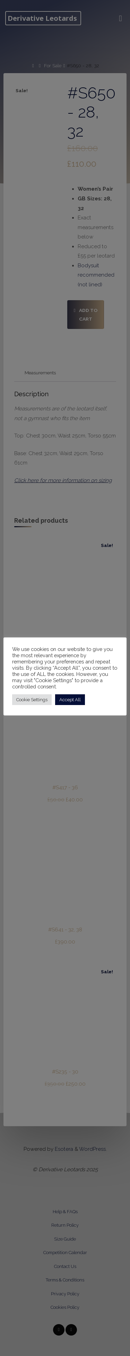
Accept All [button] (70, 699)
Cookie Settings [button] (31, 699)
